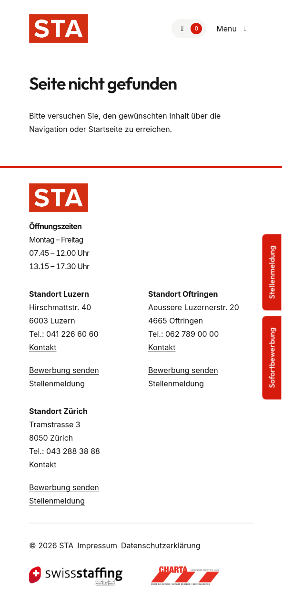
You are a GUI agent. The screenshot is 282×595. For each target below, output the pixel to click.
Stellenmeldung (57, 383)
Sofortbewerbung (272, 357)
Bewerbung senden (64, 370)
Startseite (105, 129)
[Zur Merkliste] (188, 28)
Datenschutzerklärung (161, 545)
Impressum (97, 545)
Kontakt (42, 347)
